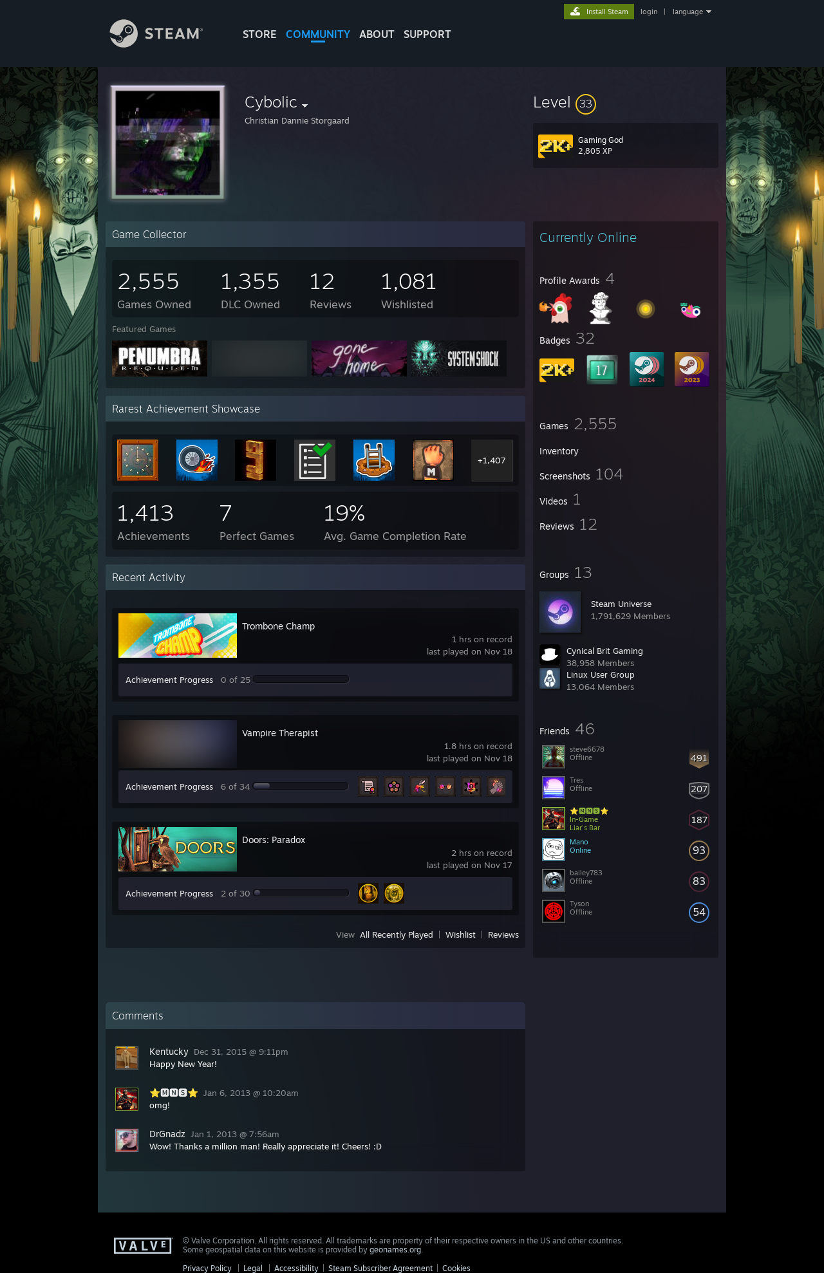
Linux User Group (600, 674)
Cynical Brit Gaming (604, 651)
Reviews (503, 934)
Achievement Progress (169, 679)
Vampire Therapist (280, 732)
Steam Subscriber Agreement (380, 1268)
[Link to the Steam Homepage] (166, 44)
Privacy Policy (207, 1268)
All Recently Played (396, 934)
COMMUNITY (318, 34)
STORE (260, 34)
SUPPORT (427, 34)
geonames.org (395, 1249)
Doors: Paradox (273, 839)
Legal (253, 1268)
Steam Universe (621, 604)
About (377, 34)
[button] (625, 102)
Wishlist (460, 934)
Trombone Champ (278, 625)
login (649, 11)
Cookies (456, 1268)
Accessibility (296, 1268)
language (688, 11)
